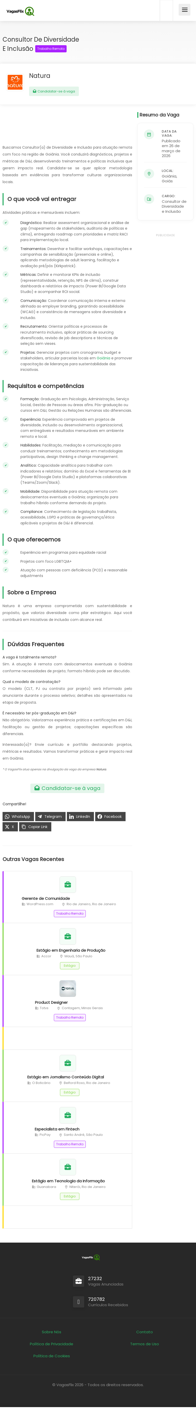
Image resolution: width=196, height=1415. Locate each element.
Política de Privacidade (51, 1344)
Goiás (167, 181)
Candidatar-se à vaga (54, 91)
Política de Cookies (51, 1356)
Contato (144, 1332)
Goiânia (103, 358)
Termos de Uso (144, 1344)
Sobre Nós (51, 1332)
